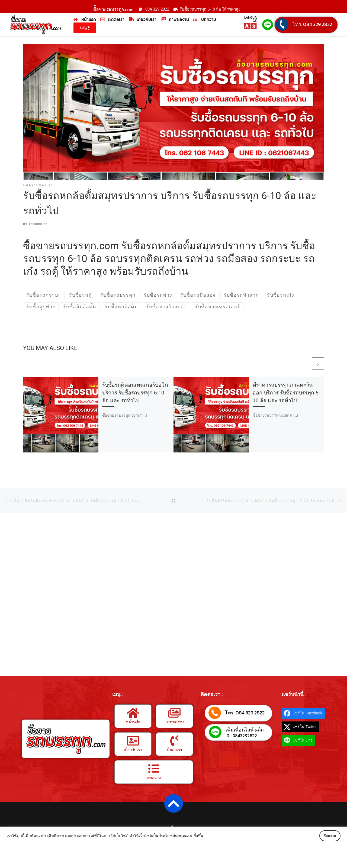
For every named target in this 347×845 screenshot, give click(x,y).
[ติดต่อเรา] (174, 740)
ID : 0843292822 (241, 736)
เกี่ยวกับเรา (133, 749)
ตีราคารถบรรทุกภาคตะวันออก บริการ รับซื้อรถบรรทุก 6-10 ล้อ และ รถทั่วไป (286, 393)
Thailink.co (38, 224)
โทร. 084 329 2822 (312, 24)
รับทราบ (324, 836)
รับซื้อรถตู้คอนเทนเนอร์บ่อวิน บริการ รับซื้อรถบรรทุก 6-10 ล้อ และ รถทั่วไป (135, 393)
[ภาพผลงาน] (174, 712)
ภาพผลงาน (174, 721)
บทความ (153, 777)
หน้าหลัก (133, 721)
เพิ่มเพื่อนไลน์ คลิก (245, 730)
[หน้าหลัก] (132, 712)
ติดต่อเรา (174, 749)
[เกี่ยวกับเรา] (132, 740)
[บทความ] (153, 768)
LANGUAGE (250, 19)
